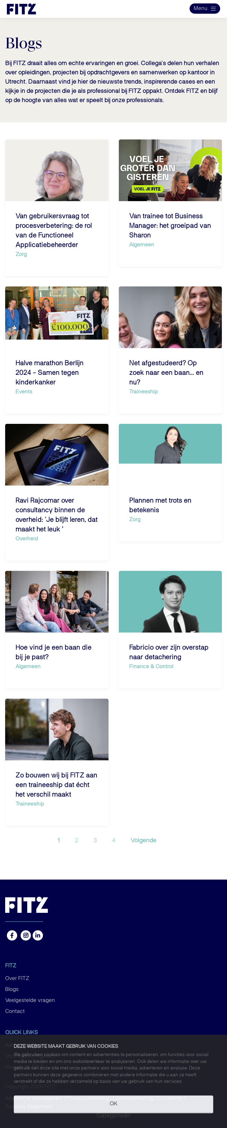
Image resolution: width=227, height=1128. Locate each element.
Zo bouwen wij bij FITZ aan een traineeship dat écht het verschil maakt (56, 785)
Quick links (21, 1032)
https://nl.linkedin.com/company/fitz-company (38, 935)
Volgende (143, 840)
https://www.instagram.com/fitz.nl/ (26, 935)
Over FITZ (17, 978)
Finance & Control (151, 667)
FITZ (10, 966)
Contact (15, 1011)
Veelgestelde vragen (30, 1000)
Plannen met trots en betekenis (160, 505)
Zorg (21, 254)
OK (113, 1104)
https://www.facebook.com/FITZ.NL (12, 935)
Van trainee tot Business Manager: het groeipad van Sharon (170, 226)
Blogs (12, 989)
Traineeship (143, 392)
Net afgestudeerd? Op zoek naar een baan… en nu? (166, 373)
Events (23, 392)
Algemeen (141, 245)
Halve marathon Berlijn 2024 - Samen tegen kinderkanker (49, 373)
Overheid (26, 539)
